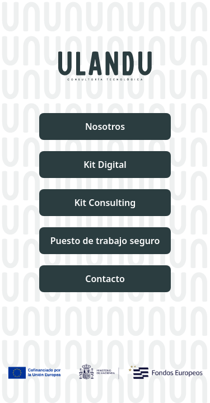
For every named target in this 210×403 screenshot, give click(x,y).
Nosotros (105, 126)
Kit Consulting (105, 202)
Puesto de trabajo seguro (105, 241)
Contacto (105, 279)
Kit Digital (105, 164)
